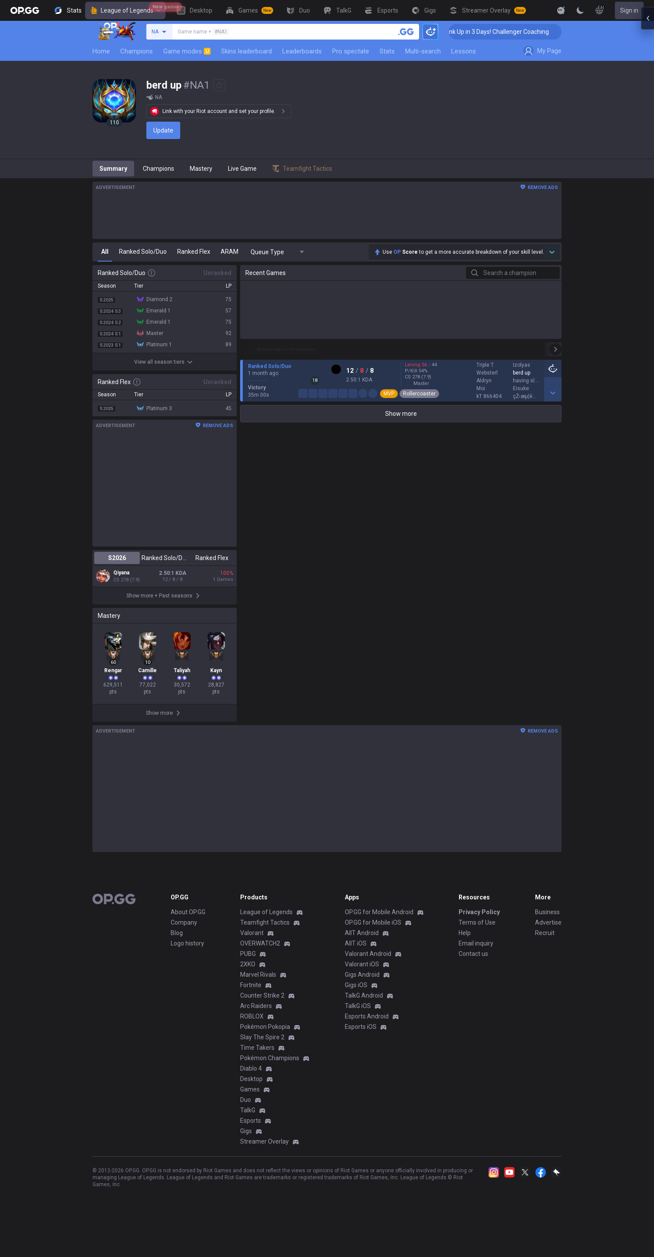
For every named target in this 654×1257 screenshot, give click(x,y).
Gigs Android (362, 1001)
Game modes (187, 51)
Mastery (201, 168)
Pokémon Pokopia (265, 1054)
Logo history (187, 970)
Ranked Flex (211, 557)
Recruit (545, 960)
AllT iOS (356, 970)
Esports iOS (361, 1054)
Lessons (463, 51)
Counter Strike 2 (262, 1022)
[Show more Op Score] (552, 252)
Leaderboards (302, 51)
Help (465, 960)
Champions (136, 51)
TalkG (247, 1137)
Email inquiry (476, 970)
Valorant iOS (362, 991)
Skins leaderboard (246, 51)
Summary (113, 168)
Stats (387, 51)
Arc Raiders (256, 1033)
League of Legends (125, 10)
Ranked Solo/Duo (164, 557)
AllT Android (362, 960)
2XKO (247, 991)
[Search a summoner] (406, 32)
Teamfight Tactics (265, 949)
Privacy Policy (479, 939)
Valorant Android (368, 981)
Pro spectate (350, 51)
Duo (245, 1127)
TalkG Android (364, 1022)
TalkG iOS (358, 1033)
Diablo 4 (251, 1095)
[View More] (533, 10)
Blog (177, 960)
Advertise (548, 949)
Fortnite (250, 1012)
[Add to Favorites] (219, 85)
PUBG (248, 981)
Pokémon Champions (269, 1085)
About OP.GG (188, 939)
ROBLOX (252, 1043)
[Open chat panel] (647, 156)
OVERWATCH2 (260, 970)
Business (547, 939)
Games (250, 1116)
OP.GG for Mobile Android (379, 939)
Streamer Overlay (264, 1168)
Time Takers (257, 1074)
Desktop (251, 1106)
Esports (250, 1147)
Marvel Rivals (258, 1001)
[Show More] (561, 10)
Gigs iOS (356, 1012)
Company (184, 949)
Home (101, 51)
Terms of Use (477, 949)
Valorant (252, 960)
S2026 (117, 557)
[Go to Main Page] (25, 10)
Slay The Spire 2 (262, 1064)
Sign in (629, 10)
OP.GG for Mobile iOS (373, 949)
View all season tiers (164, 362)
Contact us (473, 981)
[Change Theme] (580, 10)
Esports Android (367, 1043)
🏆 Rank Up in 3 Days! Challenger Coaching (513, 31)
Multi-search (423, 51)
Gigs (246, 1158)
